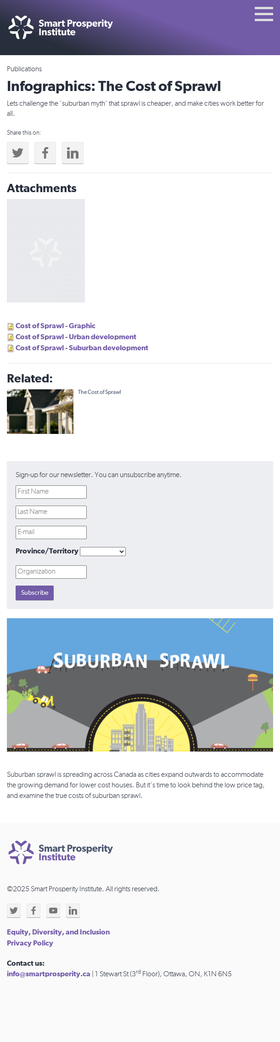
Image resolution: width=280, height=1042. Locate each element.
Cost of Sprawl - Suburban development (82, 348)
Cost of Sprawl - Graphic (55, 326)
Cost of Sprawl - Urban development (76, 337)
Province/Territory (47, 551)
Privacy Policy (30, 943)
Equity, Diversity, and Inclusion (58, 932)
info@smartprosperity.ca (48, 974)
